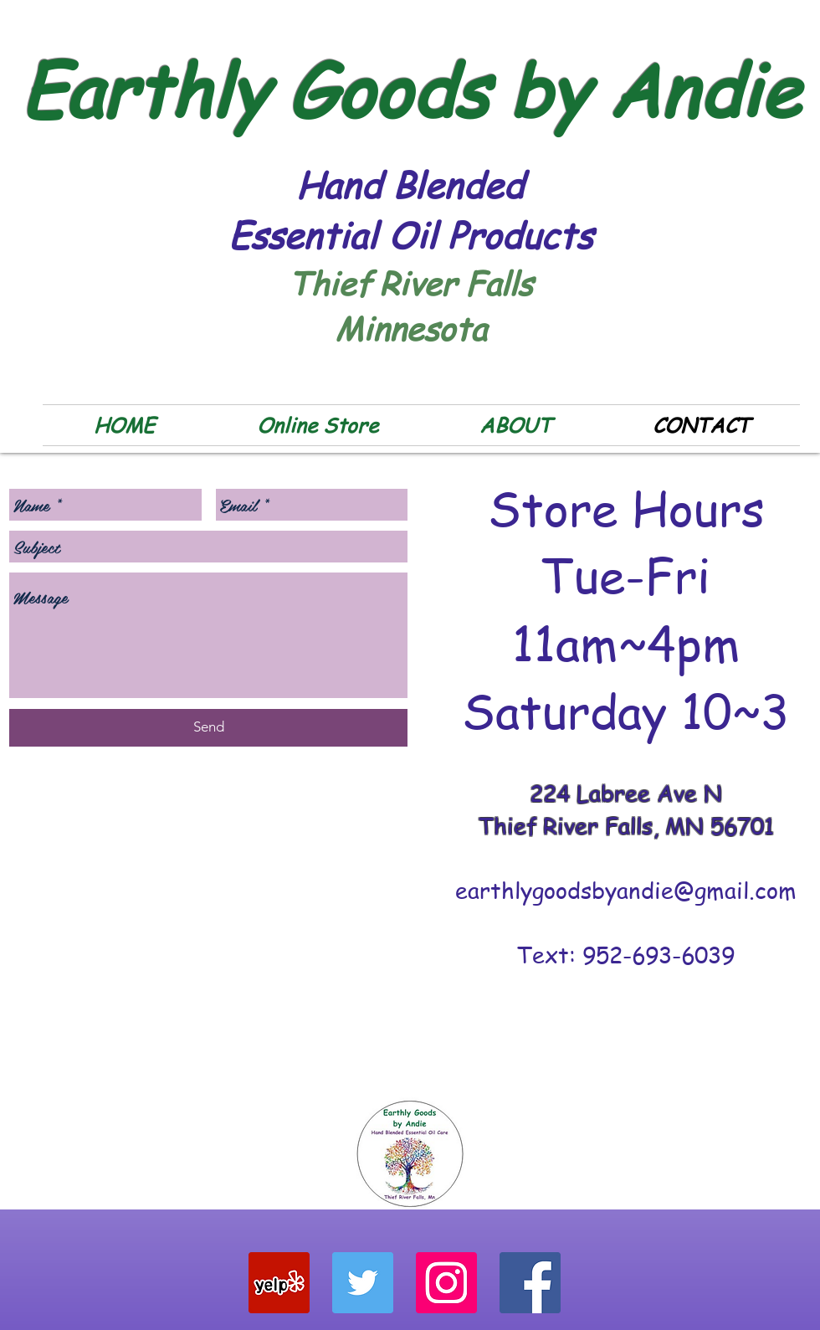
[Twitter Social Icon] (362, 1282)
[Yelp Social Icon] (279, 1282)
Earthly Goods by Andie (410, 89)
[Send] (208, 728)
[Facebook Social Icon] (530, 1282)
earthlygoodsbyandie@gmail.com (626, 890)
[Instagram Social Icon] (446, 1282)
